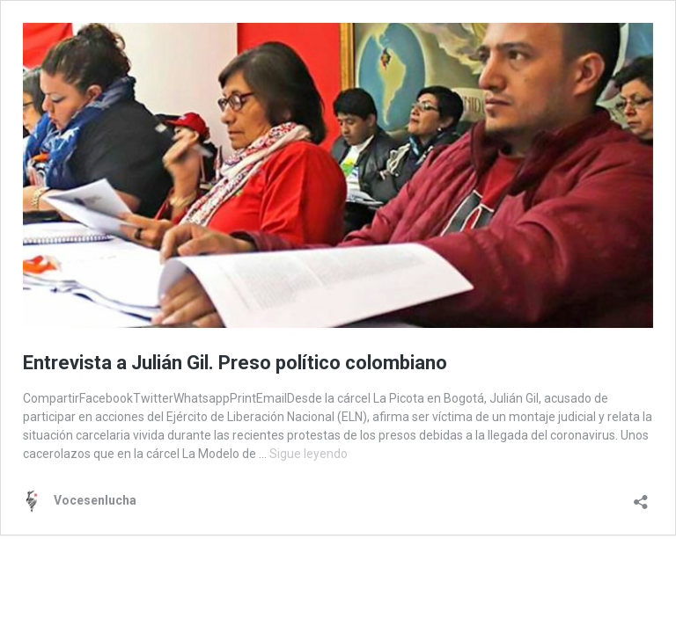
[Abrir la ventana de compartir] (640, 496)
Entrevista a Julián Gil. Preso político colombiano (235, 363)
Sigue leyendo (308, 454)
